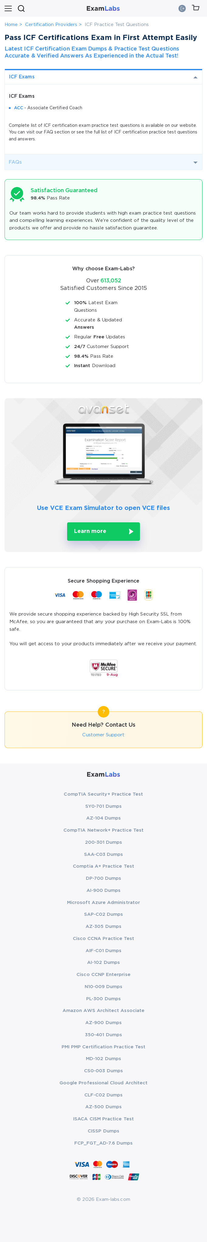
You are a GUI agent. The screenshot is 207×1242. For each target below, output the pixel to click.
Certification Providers (51, 25)
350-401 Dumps (103, 1035)
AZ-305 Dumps (103, 926)
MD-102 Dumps (103, 1059)
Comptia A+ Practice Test (103, 866)
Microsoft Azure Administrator (103, 903)
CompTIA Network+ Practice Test (103, 830)
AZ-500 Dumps (103, 1107)
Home (11, 25)
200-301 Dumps (103, 842)
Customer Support (103, 735)
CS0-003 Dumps (103, 1071)
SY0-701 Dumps (103, 806)
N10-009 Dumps (104, 987)
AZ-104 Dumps (103, 818)
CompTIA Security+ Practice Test (103, 794)
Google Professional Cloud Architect (103, 1083)
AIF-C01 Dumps (104, 951)
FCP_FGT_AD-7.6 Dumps (103, 1143)
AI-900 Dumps (104, 890)
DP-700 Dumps (103, 878)
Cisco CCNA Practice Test (103, 939)
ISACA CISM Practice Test (103, 1119)
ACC (18, 108)
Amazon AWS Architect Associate (103, 1011)
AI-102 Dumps (103, 962)
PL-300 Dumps (103, 999)
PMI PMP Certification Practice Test (103, 1047)
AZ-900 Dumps (103, 1023)
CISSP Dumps (103, 1131)
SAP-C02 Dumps (103, 914)
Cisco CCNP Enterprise (103, 975)
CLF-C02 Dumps (103, 1095)
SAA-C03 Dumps (103, 854)
